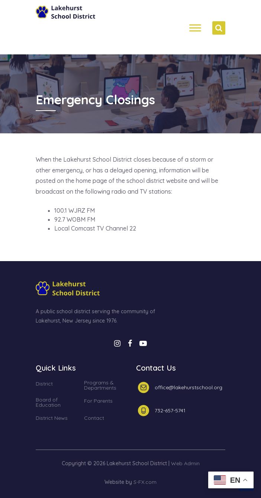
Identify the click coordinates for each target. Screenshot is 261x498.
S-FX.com (145, 482)
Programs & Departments (100, 385)
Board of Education (48, 402)
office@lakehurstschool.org (188, 387)
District (44, 384)
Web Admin (185, 463)
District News (52, 418)
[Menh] (195, 28)
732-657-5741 (170, 410)
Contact (94, 418)
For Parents (98, 401)
